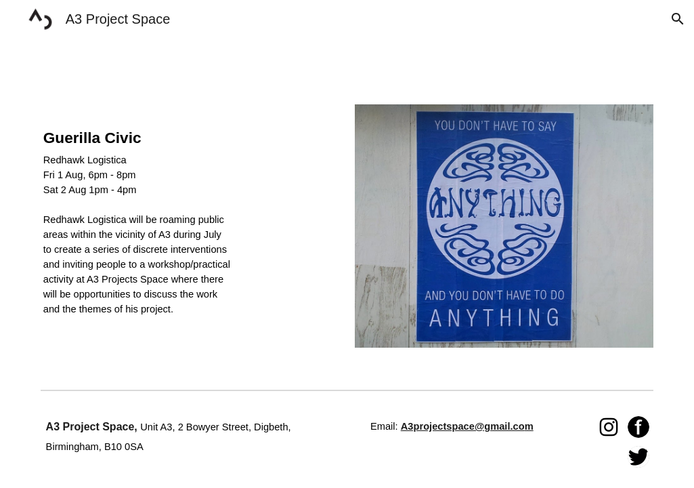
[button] (678, 19)
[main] (137, 230)
